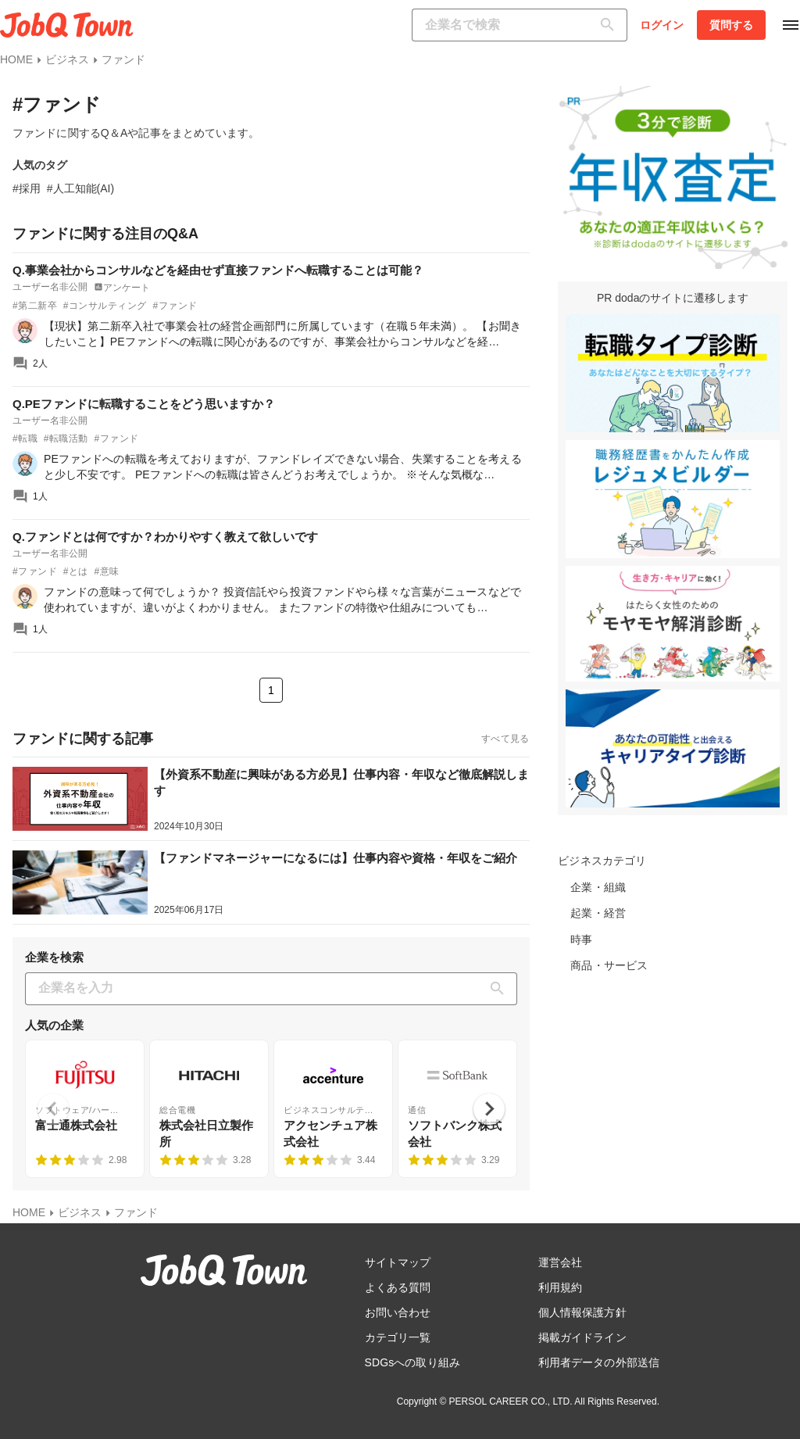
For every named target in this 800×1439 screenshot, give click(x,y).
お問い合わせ (398, 1312)
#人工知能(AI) (80, 188)
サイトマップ (398, 1262)
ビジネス (67, 59)
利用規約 (560, 1287)
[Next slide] (489, 1109)
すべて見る (505, 738)
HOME (16, 59)
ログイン (662, 25)
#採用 (26, 188)
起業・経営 (598, 913)
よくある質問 (398, 1287)
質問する (731, 25)
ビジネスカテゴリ (602, 860)
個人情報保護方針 (582, 1312)
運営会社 (560, 1262)
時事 (581, 939)
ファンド (123, 59)
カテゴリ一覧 (398, 1337)
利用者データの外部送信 (598, 1362)
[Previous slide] (53, 1109)
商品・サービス (609, 965)
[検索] (611, 25)
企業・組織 (598, 887)
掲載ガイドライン (582, 1337)
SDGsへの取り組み (412, 1362)
